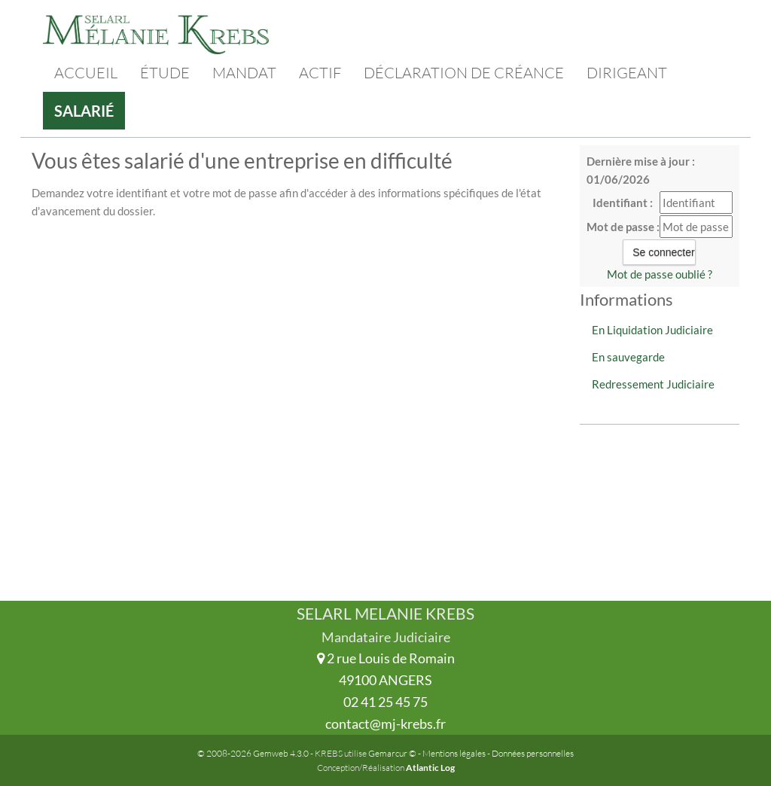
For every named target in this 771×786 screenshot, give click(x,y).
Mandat (244, 72)
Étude (165, 72)
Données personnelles (533, 753)
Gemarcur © (392, 753)
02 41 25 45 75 (385, 701)
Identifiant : (623, 202)
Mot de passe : (623, 226)
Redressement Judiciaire (653, 384)
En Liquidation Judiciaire (652, 330)
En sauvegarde (628, 357)
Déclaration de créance (464, 72)
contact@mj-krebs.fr (385, 723)
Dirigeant (627, 72)
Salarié (84, 111)
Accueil (85, 72)
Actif (320, 72)
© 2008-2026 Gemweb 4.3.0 (253, 753)
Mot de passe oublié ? (659, 274)
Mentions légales (454, 753)
